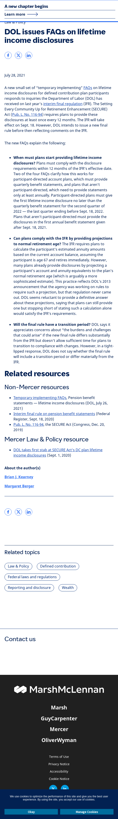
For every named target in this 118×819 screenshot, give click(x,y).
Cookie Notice (59, 779)
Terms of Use (59, 757)
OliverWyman (59, 740)
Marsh (59, 707)
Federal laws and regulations (32, 577)
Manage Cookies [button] (87, 812)
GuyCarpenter (59, 718)
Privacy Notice (59, 764)
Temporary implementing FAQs (39, 397)
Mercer (59, 729)
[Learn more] (21, 14)
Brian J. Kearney (18, 476)
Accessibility (59, 771)
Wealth (68, 587)
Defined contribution (58, 566)
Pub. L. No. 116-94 (27, 114)
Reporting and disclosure (29, 587)
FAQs (87, 87)
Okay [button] (31, 812)
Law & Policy (15, 22)
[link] (8, 55)
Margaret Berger (19, 486)
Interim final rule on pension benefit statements (54, 413)
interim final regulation (63, 103)
